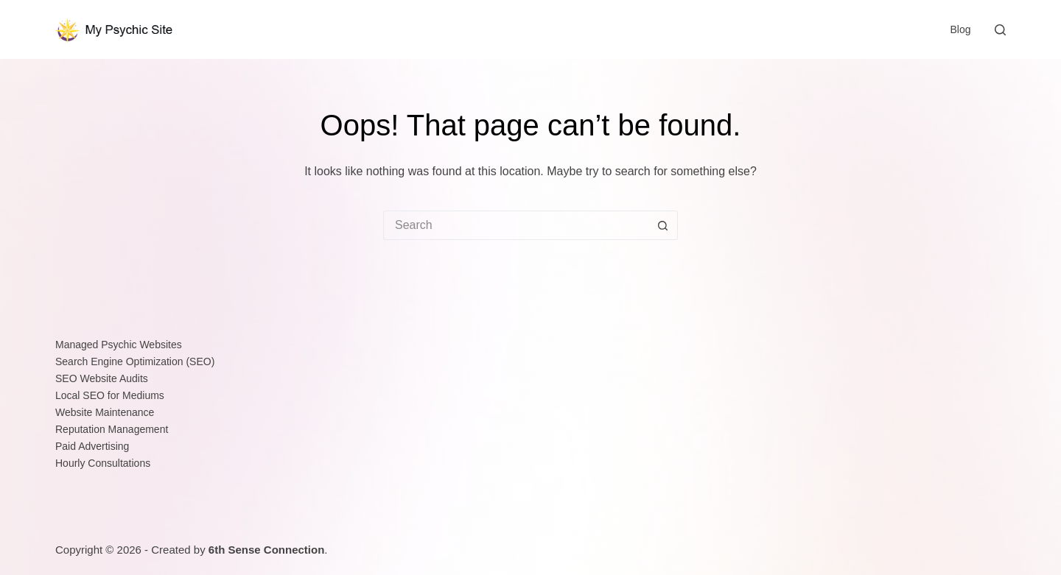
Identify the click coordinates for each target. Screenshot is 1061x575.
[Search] (1000, 29)
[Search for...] (515, 225)
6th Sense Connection (267, 549)
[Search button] (663, 225)
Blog (960, 29)
